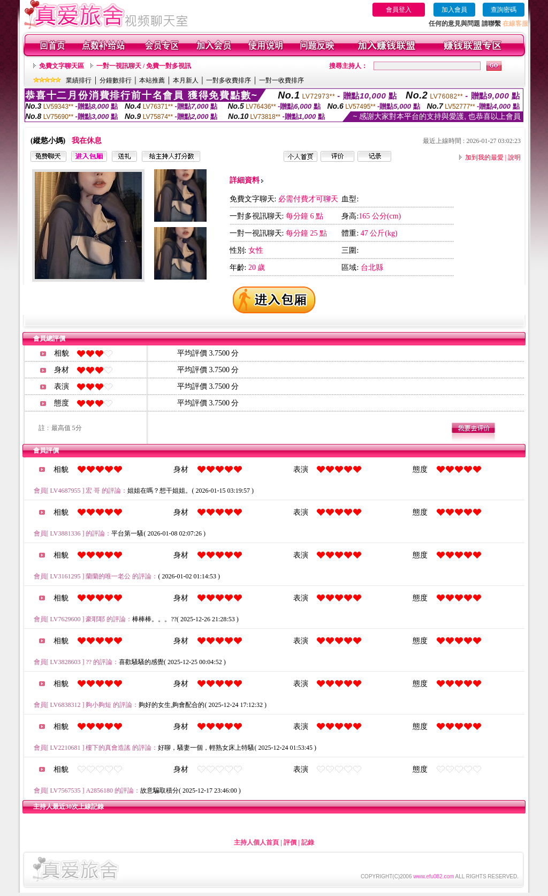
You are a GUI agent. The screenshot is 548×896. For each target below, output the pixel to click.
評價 (290, 842)
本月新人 (186, 80)
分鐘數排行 (116, 80)
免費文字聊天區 (61, 66)
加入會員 (454, 9)
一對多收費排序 (228, 80)
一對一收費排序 (281, 80)
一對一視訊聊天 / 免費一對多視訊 (143, 66)
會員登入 (399, 9)
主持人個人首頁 (256, 842)
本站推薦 (152, 80)
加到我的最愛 (484, 157)
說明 (514, 157)
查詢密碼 (503, 9)
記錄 (307, 842)
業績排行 (79, 80)
